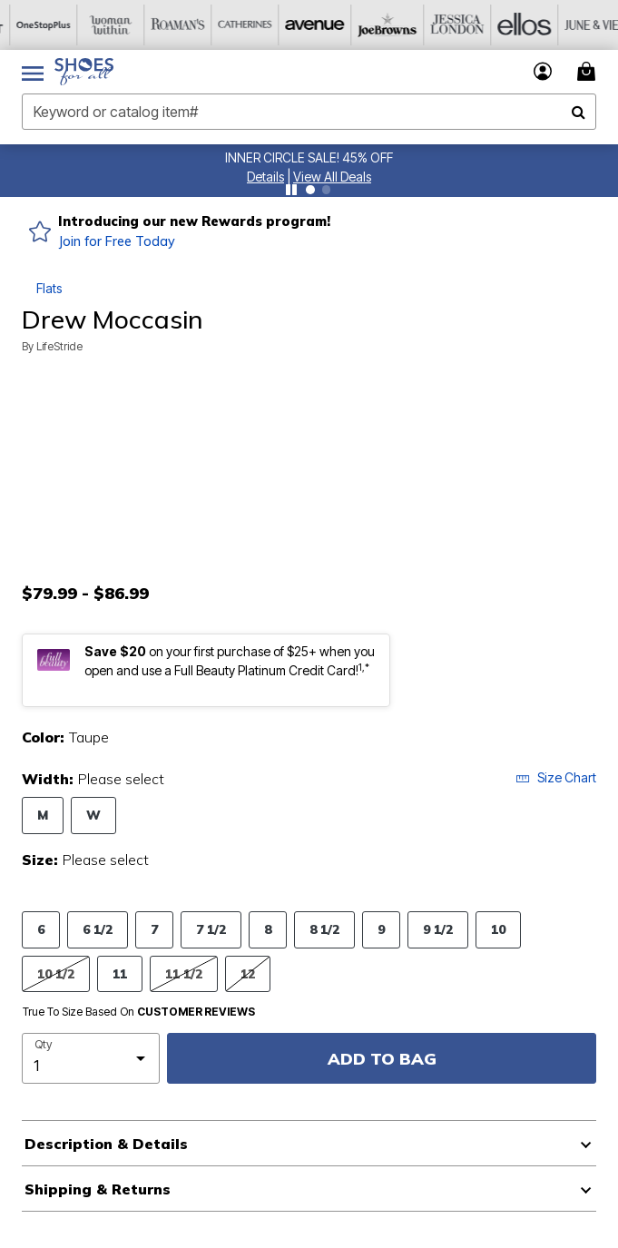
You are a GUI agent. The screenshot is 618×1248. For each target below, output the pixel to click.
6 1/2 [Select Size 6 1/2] (98, 929)
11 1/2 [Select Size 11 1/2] (183, 973)
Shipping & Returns (98, 1189)
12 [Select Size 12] (247, 973)
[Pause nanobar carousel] (291, 189)
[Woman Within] (100, 25)
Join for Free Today (116, 241)
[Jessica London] (436, 25)
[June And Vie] (570, 25)
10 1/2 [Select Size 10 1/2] (55, 973)
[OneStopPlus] (33, 25)
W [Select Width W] (93, 814)
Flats (49, 288)
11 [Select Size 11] (120, 973)
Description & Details (106, 1144)
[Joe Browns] (369, 25)
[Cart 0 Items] (589, 71)
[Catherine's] (235, 25)
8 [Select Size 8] (267, 929)
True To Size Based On (139, 1012)
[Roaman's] (167, 25)
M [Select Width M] (42, 814)
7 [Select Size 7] (154, 929)
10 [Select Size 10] (498, 929)
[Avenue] (302, 25)
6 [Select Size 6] (40, 929)
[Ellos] (503, 25)
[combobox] (309, 111)
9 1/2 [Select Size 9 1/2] (438, 929)
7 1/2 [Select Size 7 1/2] (211, 929)
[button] (265, 176)
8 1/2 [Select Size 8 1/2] (324, 929)
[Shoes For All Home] (83, 72)
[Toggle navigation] (32, 72)
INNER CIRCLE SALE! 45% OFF (309, 157)
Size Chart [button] (555, 777)
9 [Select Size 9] (381, 929)
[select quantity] (91, 1058)
